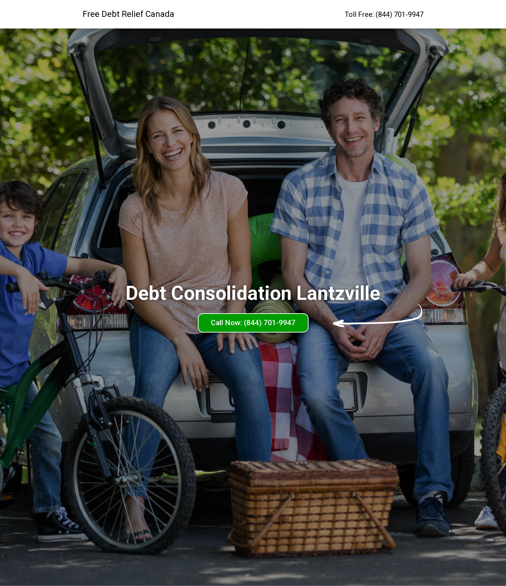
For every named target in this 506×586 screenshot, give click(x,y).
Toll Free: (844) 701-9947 (384, 14)
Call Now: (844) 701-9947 (253, 322)
